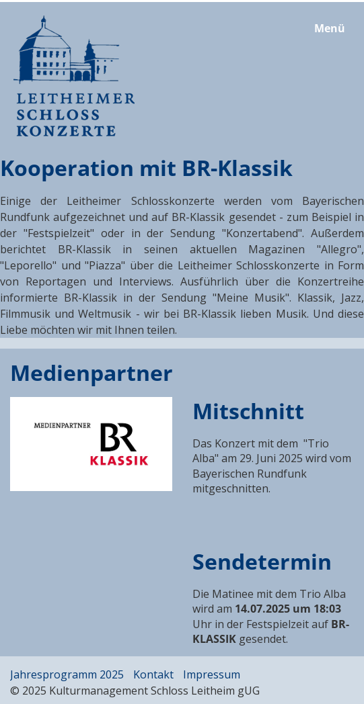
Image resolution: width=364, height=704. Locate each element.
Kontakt (153, 674)
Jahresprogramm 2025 (67, 674)
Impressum (211, 674)
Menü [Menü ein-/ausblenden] (329, 28)
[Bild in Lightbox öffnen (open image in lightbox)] (91, 444)
